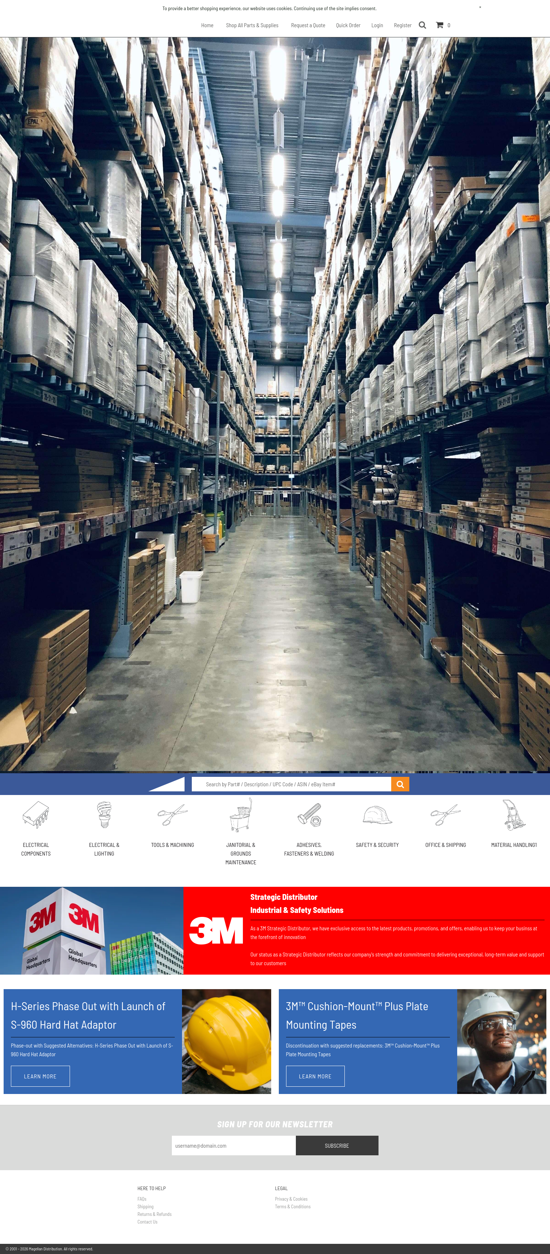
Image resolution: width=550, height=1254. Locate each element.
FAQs (141, 1199)
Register (403, 25)
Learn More (40, 1076)
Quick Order (348, 25)
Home (207, 25)
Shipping (145, 1206)
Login (377, 25)
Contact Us (147, 1222)
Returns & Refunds (154, 1214)
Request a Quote (308, 25)
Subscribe (337, 1145)
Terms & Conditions (293, 1206)
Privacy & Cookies (291, 1199)
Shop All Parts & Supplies (252, 25)
